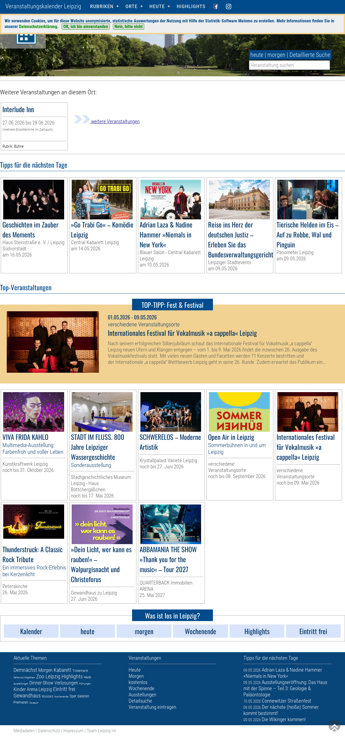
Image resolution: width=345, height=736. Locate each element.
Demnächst (25, 670)
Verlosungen (66, 683)
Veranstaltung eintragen (152, 707)
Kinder (19, 689)
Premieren (20, 702)
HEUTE (157, 6)
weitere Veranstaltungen (107, 121)
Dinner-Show (41, 683)
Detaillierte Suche (309, 54)
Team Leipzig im (101, 730)
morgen (276, 54)
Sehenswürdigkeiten (24, 677)
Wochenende (61, 696)
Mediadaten (23, 730)
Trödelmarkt (80, 671)
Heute (87, 677)
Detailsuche (140, 701)
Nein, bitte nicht (129, 26)
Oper (73, 696)
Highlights (191, 6)
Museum (34, 702)
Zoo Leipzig (48, 676)
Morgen (45, 670)
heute (256, 54)
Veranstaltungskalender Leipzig (43, 6)
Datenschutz (49, 730)
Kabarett (62, 670)
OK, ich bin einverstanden (85, 26)
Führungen (85, 683)
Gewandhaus (27, 695)
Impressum (73, 730)
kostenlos (138, 682)
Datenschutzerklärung (38, 26)
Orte (131, 6)
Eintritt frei (64, 689)
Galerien (83, 696)
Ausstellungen (20, 683)
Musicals (47, 696)
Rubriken (101, 6)
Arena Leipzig (39, 689)
